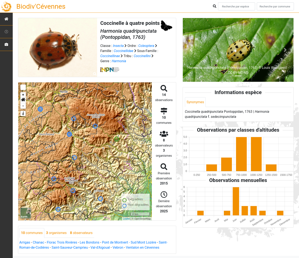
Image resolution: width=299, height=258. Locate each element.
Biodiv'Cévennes (41, 6)
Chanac (38, 242)
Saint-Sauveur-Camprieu (70, 247)
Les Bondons (89, 242)
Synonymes (195, 102)
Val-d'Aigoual (100, 247)
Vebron (118, 247)
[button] (23, 100)
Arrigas (24, 242)
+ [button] (23, 94)
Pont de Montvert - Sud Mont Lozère (129, 242)
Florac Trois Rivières (62, 242)
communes (32, 233)
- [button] (23, 106)
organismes (56, 233)
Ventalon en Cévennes (142, 247)
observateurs (81, 233)
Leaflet (126, 218)
